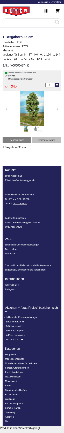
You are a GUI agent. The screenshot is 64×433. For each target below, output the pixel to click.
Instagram (10, 289)
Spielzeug (10, 412)
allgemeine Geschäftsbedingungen (22, 244)
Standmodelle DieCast (16, 390)
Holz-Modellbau (12, 376)
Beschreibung (17, 140)
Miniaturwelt (11, 381)
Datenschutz (11, 249)
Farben (8, 385)
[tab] (17, 140)
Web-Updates (12, 285)
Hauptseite (10, 354)
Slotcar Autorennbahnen (17, 367)
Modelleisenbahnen (14, 359)
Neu (7, 421)
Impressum (10, 253)
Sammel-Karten (12, 408)
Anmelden (56, 2)
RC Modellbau (12, 394)
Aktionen (9, 417)
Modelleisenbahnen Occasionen (21, 363)
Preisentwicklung (46, 140)
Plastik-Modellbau (14, 372)
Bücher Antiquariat (14, 403)
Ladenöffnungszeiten (15, 218)
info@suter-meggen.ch (23, 180)
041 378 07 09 (20, 203)
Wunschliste (44, 2)
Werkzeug (10, 399)
